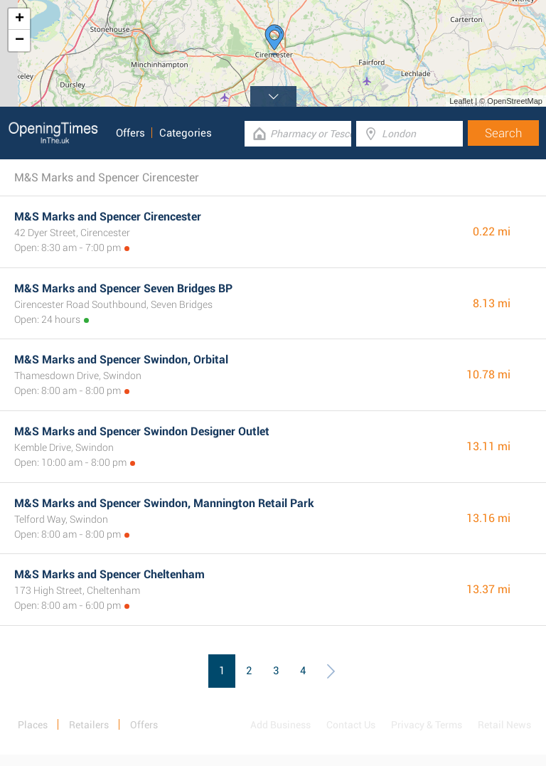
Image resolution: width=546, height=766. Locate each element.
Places (33, 724)
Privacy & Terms (426, 724)
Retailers (89, 724)
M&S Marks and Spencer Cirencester (107, 216)
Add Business (280, 724)
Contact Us (350, 724)
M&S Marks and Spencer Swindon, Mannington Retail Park (164, 503)
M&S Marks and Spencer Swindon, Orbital (121, 359)
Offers (130, 133)
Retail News (504, 724)
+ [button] (19, 19)
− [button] (19, 40)
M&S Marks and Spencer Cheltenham (109, 574)
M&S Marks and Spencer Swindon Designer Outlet (141, 431)
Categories (185, 133)
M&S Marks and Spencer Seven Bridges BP (123, 288)
